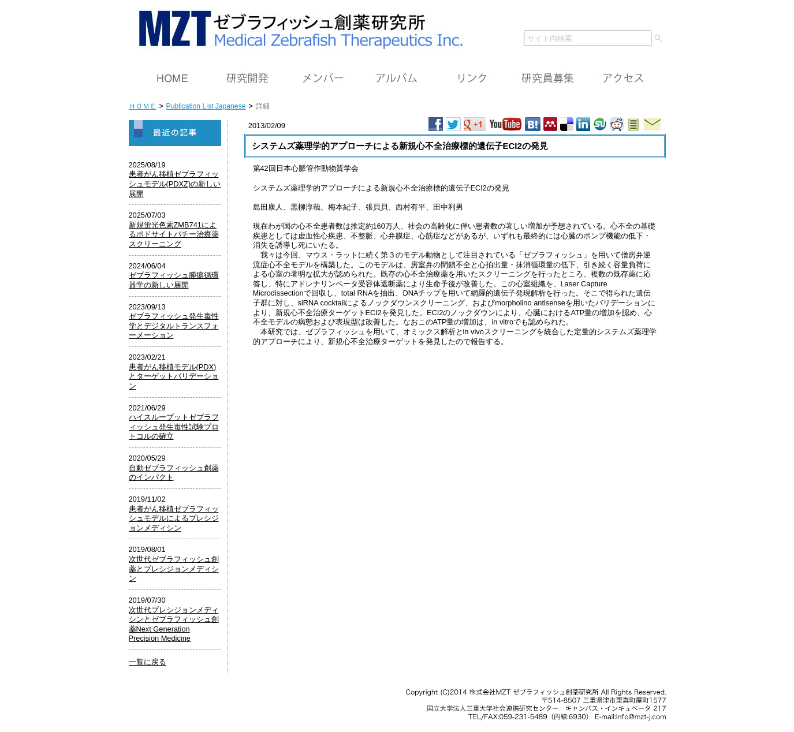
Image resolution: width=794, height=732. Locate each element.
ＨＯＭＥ (172, 78)
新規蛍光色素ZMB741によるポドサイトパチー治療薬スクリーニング (174, 234)
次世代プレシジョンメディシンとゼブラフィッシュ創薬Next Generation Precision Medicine (174, 624)
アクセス (622, 78)
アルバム (397, 78)
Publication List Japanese (206, 106)
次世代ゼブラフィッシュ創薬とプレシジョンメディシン (174, 568)
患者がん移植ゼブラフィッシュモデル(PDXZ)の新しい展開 (175, 183)
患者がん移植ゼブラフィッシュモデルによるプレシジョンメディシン (174, 518)
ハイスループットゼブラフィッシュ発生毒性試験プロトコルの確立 (174, 426)
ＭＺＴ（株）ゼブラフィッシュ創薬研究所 (296, 27)
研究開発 (247, 78)
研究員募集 (547, 78)
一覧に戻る (147, 662)
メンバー (322, 78)
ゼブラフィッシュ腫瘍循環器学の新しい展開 (174, 280)
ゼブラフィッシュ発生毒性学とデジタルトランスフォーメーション (174, 325)
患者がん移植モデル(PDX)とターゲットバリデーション (174, 376)
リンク (472, 78)
